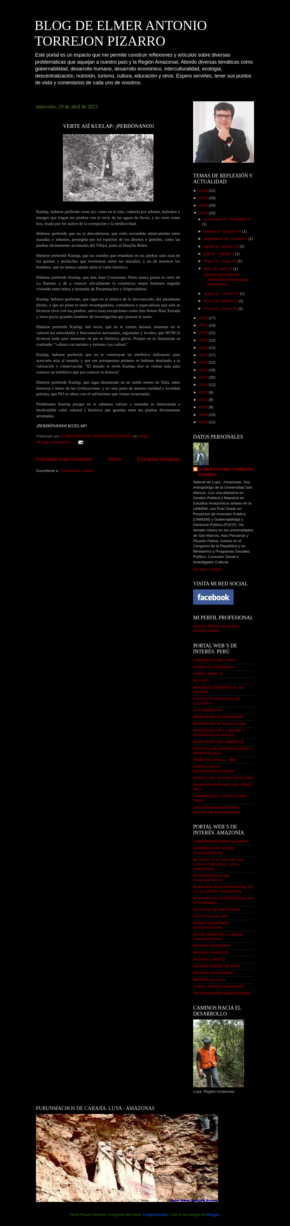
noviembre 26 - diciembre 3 (227, 219)
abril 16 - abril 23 (218, 269)
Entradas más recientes (64, 459)
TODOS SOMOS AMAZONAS (218, 986)
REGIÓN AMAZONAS (212, 946)
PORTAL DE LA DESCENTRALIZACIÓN (213, 769)
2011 (204, 400)
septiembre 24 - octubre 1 (226, 239)
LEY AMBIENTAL (208, 710)
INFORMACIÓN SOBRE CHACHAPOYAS (214, 850)
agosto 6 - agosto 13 (222, 246)
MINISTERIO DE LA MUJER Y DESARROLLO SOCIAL (219, 732)
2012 (204, 392)
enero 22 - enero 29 (221, 308)
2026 (204, 190)
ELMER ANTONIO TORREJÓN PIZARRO (226, 472)
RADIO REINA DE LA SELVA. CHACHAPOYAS (218, 936)
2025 (204, 198)
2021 (204, 325)
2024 (204, 205)
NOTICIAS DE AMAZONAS (216, 909)
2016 (204, 362)
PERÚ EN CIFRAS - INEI (214, 760)
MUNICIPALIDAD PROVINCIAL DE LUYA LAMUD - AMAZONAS (223, 889)
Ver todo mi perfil (207, 569)
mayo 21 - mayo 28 (220, 261)
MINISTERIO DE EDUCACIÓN (219, 724)
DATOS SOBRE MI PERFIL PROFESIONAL (216, 628)
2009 (204, 415)
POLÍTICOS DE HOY (211, 916)
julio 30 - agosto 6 (219, 254)
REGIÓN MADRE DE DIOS (216, 966)
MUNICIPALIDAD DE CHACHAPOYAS (211, 877)
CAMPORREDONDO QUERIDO (220, 841)
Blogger (213, 1214)
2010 (204, 407)
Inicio (114, 459)
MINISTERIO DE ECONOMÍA (218, 717)
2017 (204, 355)
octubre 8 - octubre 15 (223, 231)
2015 (204, 370)
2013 (204, 385)
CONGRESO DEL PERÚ (214, 660)
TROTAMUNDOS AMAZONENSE (221, 993)
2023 (204, 213)
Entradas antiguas (158, 459)
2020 (204, 332)
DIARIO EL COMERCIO (213, 667)
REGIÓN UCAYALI (209, 980)
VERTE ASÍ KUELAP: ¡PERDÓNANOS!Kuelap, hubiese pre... (226, 279)
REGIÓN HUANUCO (211, 952)
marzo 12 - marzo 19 (222, 293)
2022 (204, 318)
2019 (204, 340)
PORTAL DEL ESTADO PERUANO (223, 778)
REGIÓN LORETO (209, 959)
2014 (204, 377)
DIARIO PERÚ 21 (208, 674)
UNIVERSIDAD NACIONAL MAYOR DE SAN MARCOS (216, 809)
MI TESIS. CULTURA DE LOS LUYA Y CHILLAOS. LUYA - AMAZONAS (218, 864)
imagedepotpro (155, 1214)
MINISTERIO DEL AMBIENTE (218, 742)
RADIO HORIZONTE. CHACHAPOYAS (211, 925)
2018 (204, 347)
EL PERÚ (201, 681)
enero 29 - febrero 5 (221, 301)
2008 (204, 422)
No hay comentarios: (54, 442)
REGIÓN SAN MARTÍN (213, 973)
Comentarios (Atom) (77, 471)
